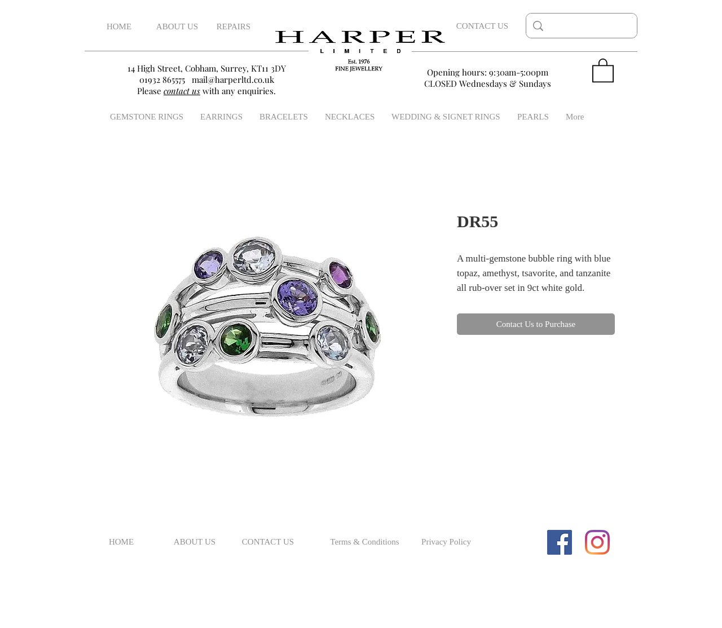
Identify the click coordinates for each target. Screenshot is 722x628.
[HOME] (119, 27)
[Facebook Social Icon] (559, 542)
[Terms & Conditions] (364, 542)
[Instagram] (597, 542)
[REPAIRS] (233, 27)
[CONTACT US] (482, 26)
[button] (603, 69)
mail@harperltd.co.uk (233, 79)
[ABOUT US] (177, 27)
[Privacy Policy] (446, 542)
